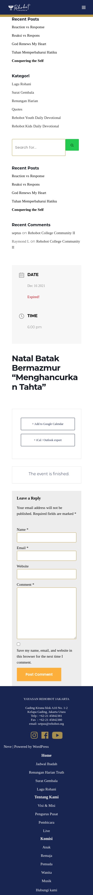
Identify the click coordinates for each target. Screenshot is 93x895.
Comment (25, 585)
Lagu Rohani (21, 84)
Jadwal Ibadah (46, 764)
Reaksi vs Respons (26, 35)
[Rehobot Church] (19, 7)
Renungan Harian (25, 101)
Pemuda (46, 864)
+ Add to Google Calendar (47, 424)
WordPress (41, 747)
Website (23, 566)
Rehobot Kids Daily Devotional (35, 126)
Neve (8, 747)
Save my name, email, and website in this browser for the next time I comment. (44, 656)
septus (16, 233)
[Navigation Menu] (83, 7)
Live (46, 831)
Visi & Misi (46, 806)
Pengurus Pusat (46, 814)
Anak (46, 847)
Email (23, 548)
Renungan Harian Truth (46, 772)
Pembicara (46, 822)
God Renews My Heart (29, 44)
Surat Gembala (23, 92)
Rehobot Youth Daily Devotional (36, 118)
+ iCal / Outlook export (48, 440)
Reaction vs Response (28, 27)
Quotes (17, 109)
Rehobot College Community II (51, 233)
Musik (46, 881)
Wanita (46, 872)
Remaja (46, 856)
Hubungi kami (46, 890)
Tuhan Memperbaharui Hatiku (34, 52)
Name (23, 529)
